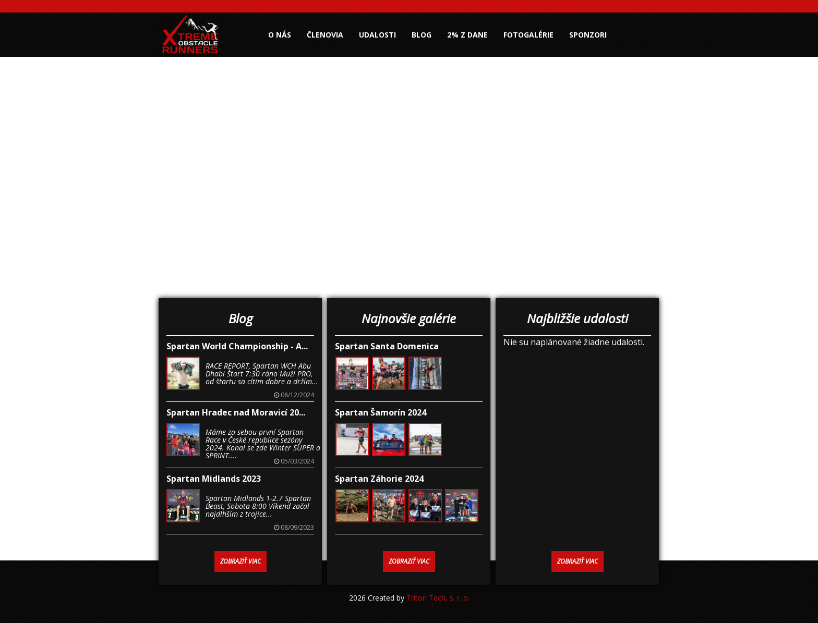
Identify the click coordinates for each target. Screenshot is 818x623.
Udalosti (377, 35)
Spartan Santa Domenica (387, 346)
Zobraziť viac (240, 561)
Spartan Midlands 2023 (213, 478)
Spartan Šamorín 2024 (380, 412)
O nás (279, 35)
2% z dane (467, 35)
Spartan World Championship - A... (237, 346)
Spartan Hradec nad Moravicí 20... (235, 412)
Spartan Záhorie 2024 (379, 478)
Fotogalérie (528, 35)
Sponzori (588, 35)
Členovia (325, 35)
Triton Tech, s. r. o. (438, 598)
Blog (421, 35)
